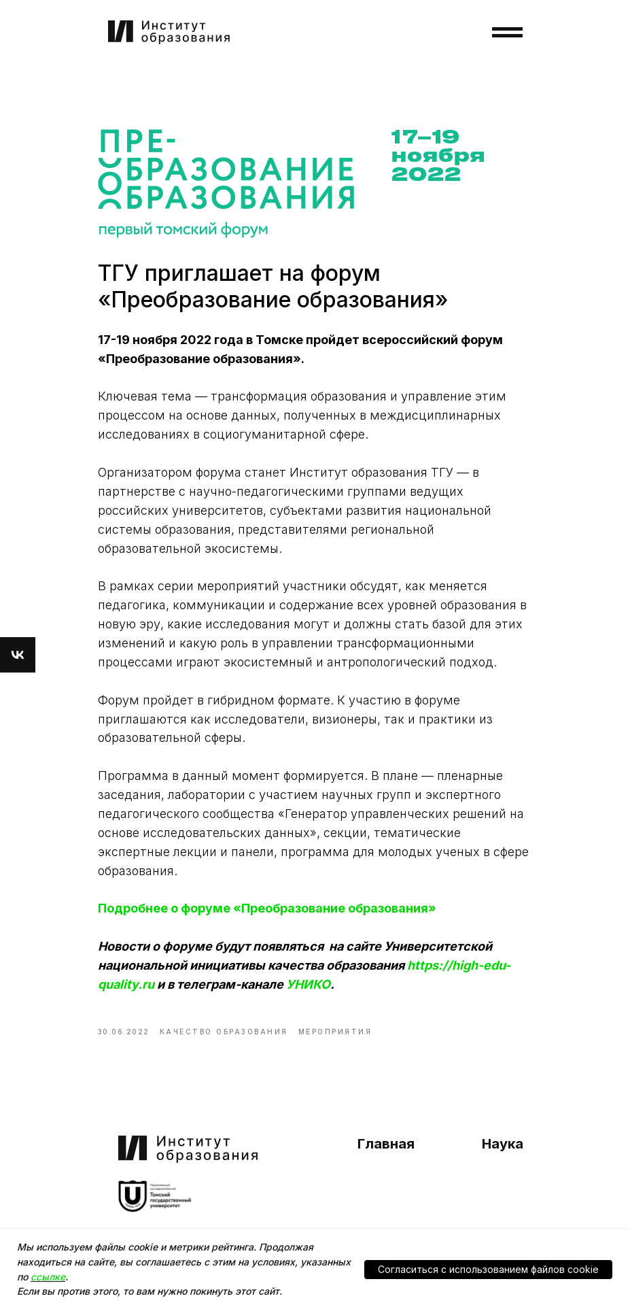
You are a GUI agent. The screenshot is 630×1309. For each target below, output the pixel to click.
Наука (502, 1144)
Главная (386, 1144)
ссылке (48, 1276)
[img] (155, 1196)
